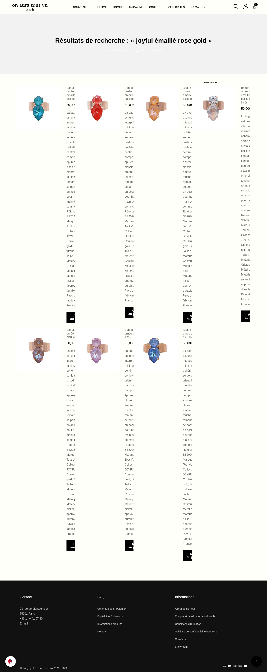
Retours (102, 631)
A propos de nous (185, 608)
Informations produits (109, 623)
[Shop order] (224, 82)
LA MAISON (198, 7)
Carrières (180, 639)
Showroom (181, 646)
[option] (10, 661)
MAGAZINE (136, 7)
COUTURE (155, 7)
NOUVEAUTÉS (82, 7)
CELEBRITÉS (176, 7)
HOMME (118, 7)
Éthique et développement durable (195, 616)
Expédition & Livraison (110, 616)
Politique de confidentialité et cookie (196, 631)
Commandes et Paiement (112, 608)
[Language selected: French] (10, 661)
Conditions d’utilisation (188, 623)
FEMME (102, 7)
